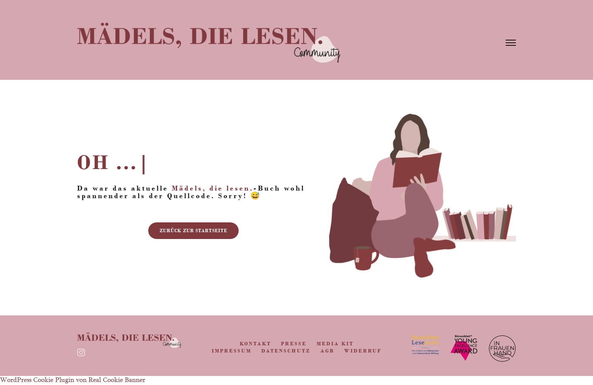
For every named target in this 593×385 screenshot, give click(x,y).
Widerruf (363, 351)
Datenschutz (285, 351)
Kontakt (255, 343)
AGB (327, 351)
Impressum (231, 351)
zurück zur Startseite (193, 231)
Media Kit (335, 343)
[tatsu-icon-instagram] (83, 352)
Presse (294, 343)
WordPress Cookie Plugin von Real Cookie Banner (72, 380)
